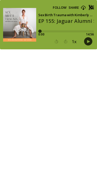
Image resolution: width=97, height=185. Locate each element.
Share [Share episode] (74, 7)
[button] (83, 8)
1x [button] (74, 42)
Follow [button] (59, 7)
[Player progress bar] (66, 31)
